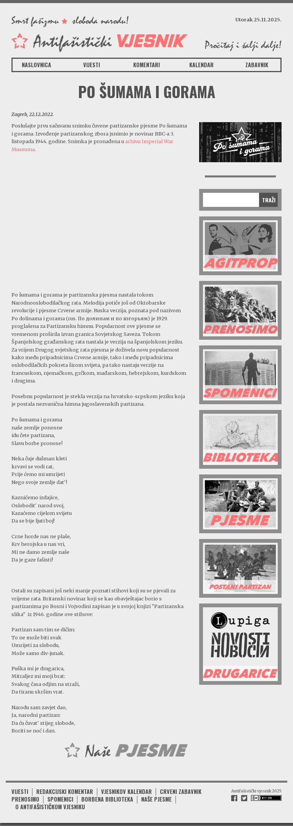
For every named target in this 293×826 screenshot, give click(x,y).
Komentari (146, 65)
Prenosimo (25, 799)
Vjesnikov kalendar (126, 791)
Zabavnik (256, 65)
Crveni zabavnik (180, 791)
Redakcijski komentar (64, 791)
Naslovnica (36, 65)
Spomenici (60, 799)
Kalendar (201, 65)
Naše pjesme (156, 799)
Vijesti (91, 65)
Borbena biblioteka (107, 799)
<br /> (99, 221)
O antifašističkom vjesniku (50, 807)
